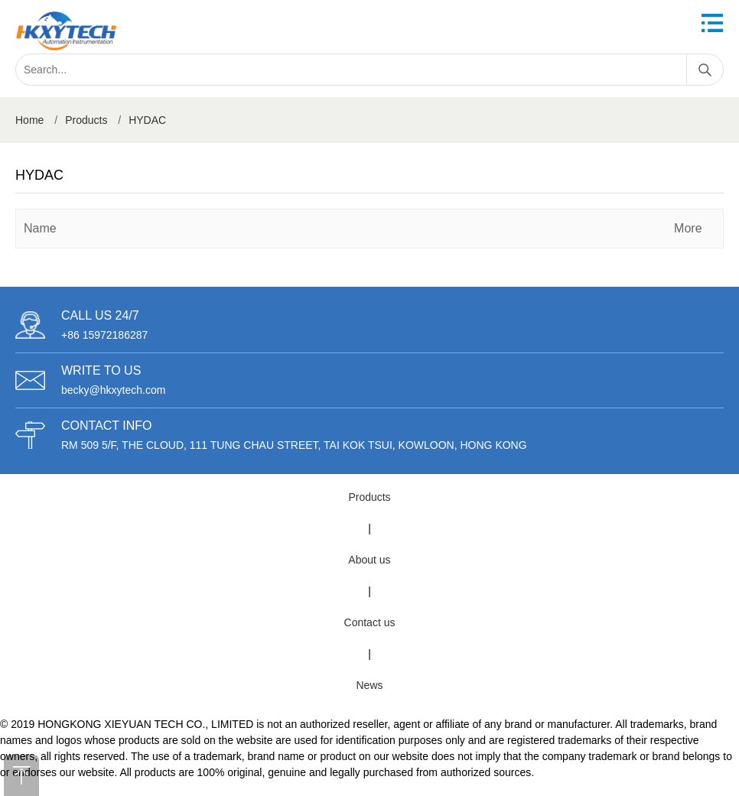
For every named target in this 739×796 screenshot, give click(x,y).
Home (29, 120)
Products (86, 120)
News (369, 685)
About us (369, 560)
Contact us (370, 622)
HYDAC (147, 120)
